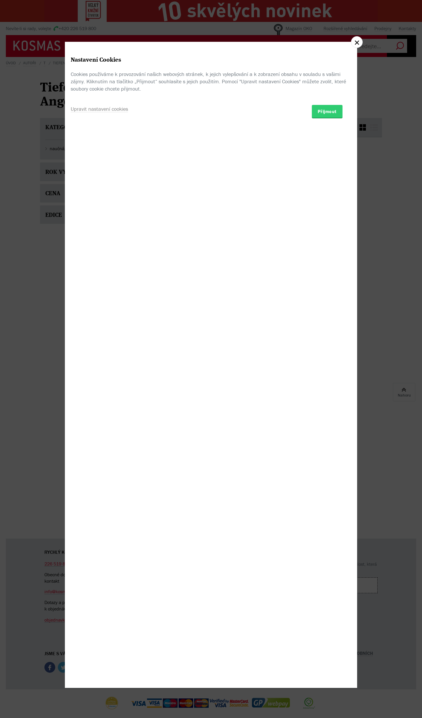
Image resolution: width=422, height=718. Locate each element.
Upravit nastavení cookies (99, 390)
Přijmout (327, 393)
